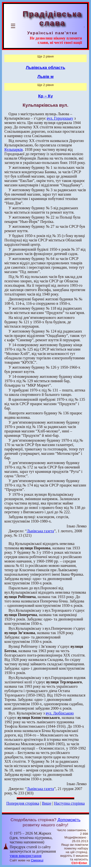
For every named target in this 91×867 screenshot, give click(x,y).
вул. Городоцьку (60, 118)
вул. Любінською (60, 713)
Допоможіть (69, 819)
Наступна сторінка (69, 803)
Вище (46, 803)
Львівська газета (40, 531)
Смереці (37, 860)
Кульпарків (13, 149)
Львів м (45, 76)
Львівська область (45, 67)
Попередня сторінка (22, 803)
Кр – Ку (45, 96)
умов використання (25, 856)
